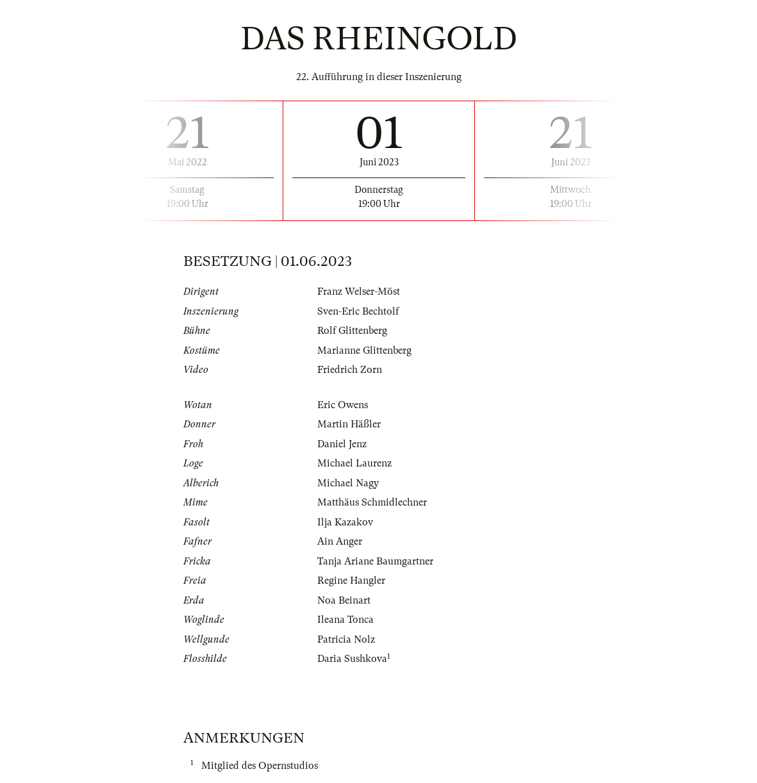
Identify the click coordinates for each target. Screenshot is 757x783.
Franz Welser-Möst (358, 291)
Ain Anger (339, 541)
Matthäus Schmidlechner (372, 502)
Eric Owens (342, 405)
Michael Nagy (348, 483)
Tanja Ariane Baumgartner (375, 561)
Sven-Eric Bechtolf (358, 311)
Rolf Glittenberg (352, 330)
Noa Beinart (343, 600)
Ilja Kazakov (345, 522)
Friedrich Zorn (349, 369)
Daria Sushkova (352, 658)
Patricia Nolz (346, 639)
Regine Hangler (351, 580)
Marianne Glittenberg (364, 350)
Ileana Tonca (345, 619)
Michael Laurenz (354, 463)
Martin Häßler (349, 424)
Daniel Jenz (342, 444)
